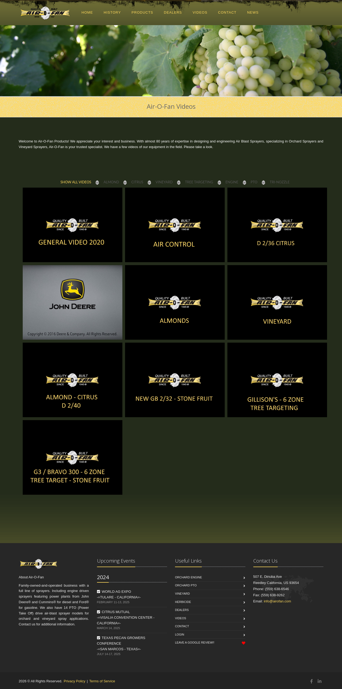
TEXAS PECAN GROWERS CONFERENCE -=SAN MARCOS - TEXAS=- (121, 643)
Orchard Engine (188, 577)
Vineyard (182, 593)
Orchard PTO (186, 585)
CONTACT (227, 12)
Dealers (182, 609)
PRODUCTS (142, 12)
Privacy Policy (74, 681)
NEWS (253, 12)
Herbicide (183, 601)
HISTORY (112, 12)
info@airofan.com (277, 601)
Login (179, 634)
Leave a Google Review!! (194, 642)
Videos (180, 618)
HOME (87, 12)
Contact (182, 626)
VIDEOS (200, 12)
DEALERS (173, 12)
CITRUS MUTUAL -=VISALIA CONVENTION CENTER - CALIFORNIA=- (126, 617)
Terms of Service (102, 681)
